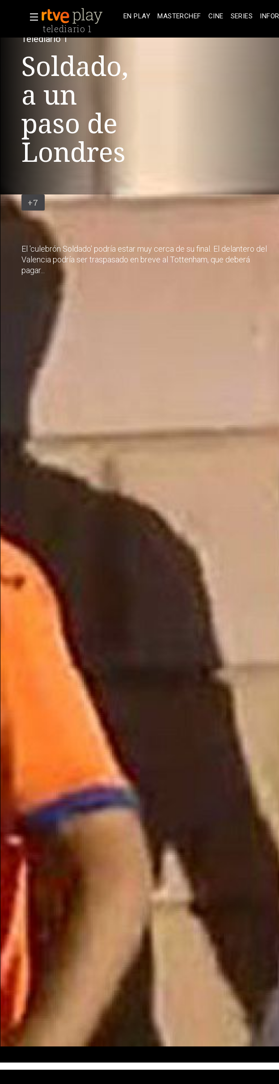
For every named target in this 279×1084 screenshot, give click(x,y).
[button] (31, 17)
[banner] (80, 16)
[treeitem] (136, 16)
